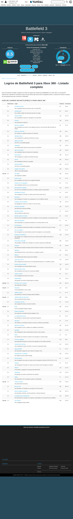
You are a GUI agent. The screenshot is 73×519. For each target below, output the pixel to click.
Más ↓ (26, 1)
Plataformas (58, 5)
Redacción (39, 466)
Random (47, 5)
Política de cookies (64, 468)
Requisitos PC (36, 62)
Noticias (9, 5)
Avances (34, 5)
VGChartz (39, 471)
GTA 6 (16, 2)
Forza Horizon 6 (12, 1)
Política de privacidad (53, 468)
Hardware (52, 5)
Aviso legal (63, 466)
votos (63, 65)
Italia (17, 1)
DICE (39, 49)
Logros (35, 66)
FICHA (18, 75)
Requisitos (23, 75)
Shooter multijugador (46, 32)
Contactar (39, 468)
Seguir (61, 58)
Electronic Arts (39, 50)
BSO (54, 75)
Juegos (22, 5)
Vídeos (50, 75)
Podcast (64, 5)
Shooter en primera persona (33, 32)
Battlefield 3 (36, 28)
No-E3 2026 (11, 2)
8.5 (10, 54)
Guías (18, 5)
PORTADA (3, 5)
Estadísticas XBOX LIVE (27, 70)
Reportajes (28, 5)
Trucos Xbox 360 (25, 66)
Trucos (38, 5)
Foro (42, 5)
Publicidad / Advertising (53, 466)
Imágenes (45, 75)
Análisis (14, 5)
